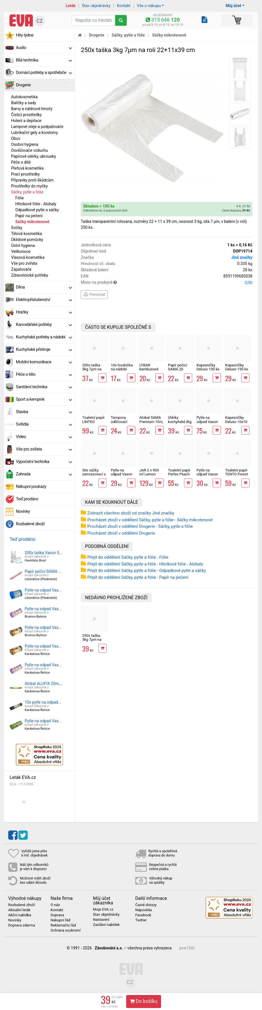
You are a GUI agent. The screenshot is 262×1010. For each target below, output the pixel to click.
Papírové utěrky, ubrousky (33, 156)
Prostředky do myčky (29, 186)
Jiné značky (241, 257)
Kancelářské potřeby (44, 324)
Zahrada (44, 474)
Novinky (23, 511)
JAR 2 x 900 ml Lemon (149, 472)
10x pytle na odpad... (43, 702)
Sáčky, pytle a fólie (27, 192)
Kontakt (123, 5)
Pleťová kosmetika (27, 168)
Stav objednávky (96, 5)
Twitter (141, 920)
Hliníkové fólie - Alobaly (35, 204)
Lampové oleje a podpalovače (37, 126)
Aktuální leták (19, 910)
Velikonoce (20, 251)
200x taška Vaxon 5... (43, 552)
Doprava (57, 915)
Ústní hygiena (23, 245)
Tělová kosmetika (26, 233)
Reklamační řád (63, 925)
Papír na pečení (29, 215)
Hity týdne (24, 35)
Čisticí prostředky (26, 114)
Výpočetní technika (44, 461)
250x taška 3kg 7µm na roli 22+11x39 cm (93, 641)
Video (44, 436)
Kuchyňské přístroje (44, 349)
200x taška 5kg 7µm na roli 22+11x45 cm (93, 371)
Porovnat (94, 294)
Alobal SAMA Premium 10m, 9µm (151, 421)
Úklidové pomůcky (27, 239)
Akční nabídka (19, 915)
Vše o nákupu (149, 5)
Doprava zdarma (21, 925)
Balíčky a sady (23, 103)
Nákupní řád (60, 920)
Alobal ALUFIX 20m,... (44, 683)
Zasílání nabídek (106, 925)
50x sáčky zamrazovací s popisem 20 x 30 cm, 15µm (94, 476)
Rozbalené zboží (30, 523)
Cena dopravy (236, 210)
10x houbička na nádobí (122, 367)
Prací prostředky (25, 174)
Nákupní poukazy (31, 486)
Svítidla (44, 424)
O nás (55, 905)
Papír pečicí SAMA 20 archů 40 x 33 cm (179, 371)
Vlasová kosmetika (28, 257)
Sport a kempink (44, 399)
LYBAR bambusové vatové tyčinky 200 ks (151, 371)
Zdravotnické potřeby (29, 275)
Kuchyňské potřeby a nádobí (44, 337)
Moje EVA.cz (103, 909)
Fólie (19, 198)
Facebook (143, 915)
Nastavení (101, 920)
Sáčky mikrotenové (32, 221)
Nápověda (143, 910)
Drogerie (44, 85)
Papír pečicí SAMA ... (43, 571)
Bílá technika (44, 60)
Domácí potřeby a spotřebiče (44, 72)
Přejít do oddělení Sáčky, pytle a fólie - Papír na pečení (137, 577)
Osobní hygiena (24, 144)
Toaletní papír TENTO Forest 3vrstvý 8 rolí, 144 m (236, 476)
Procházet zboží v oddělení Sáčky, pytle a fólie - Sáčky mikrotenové (150, 519)
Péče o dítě (21, 162)
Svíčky (16, 227)
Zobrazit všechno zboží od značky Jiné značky (130, 513)
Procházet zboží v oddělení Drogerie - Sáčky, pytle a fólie (140, 526)
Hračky (44, 312)
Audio (44, 47)
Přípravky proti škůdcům (32, 180)
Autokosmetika (24, 97)
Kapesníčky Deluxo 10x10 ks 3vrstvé (236, 421)
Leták (70, 5)
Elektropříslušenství (44, 299)
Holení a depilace (26, 120)
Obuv (15, 138)
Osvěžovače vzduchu (29, 150)
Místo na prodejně (166, 282)
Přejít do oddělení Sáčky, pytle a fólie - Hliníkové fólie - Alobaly (145, 564)
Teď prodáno (27, 498)
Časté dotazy (146, 905)
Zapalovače (21, 269)
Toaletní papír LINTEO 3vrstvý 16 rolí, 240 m (94, 423)
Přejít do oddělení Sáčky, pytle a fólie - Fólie (127, 557)
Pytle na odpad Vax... (43, 590)
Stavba (44, 411)
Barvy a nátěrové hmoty (31, 108)
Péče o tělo (44, 374)
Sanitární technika (44, 386)
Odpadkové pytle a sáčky (37, 210)
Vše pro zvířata (24, 263)
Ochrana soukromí (65, 930)
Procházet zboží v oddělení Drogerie (121, 533)
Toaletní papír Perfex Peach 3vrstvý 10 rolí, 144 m (179, 476)
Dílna (44, 287)
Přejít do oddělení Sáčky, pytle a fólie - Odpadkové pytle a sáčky (146, 570)
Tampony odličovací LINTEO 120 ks (123, 421)
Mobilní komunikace (44, 361)
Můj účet (233, 5)
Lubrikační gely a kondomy (34, 132)
